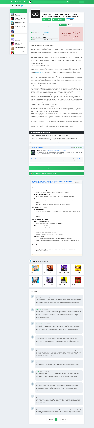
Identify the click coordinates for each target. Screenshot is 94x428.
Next (64, 419)
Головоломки (46, 32)
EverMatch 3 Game (39, 72)
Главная (11, 5)
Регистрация (75, 1)
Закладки (70, 19)
